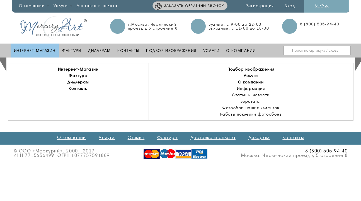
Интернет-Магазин (35, 50)
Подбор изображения (171, 50)
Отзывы (136, 137)
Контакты (128, 50)
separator (251, 101)
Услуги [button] (63, 5)
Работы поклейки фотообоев (251, 114)
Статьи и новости (251, 95)
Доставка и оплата (97, 5)
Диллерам (99, 50)
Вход (290, 5)
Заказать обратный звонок (194, 6)
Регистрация (260, 5)
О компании (241, 50)
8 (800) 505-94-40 (319, 24)
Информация (251, 88)
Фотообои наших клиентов (250, 108)
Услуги (211, 50)
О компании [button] (34, 5)
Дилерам (259, 137)
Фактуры (71, 50)
